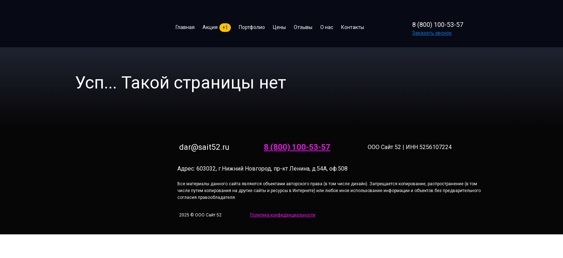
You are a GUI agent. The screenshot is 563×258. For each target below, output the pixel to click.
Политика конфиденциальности (282, 215)
